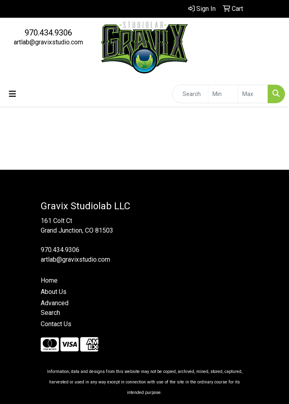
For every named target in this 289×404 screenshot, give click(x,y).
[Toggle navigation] (12, 94)
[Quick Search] (190, 94)
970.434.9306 (48, 32)
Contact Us (56, 324)
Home (49, 280)
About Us (54, 292)
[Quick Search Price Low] (223, 94)
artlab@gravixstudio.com (48, 42)
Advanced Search (55, 308)
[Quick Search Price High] (253, 94)
